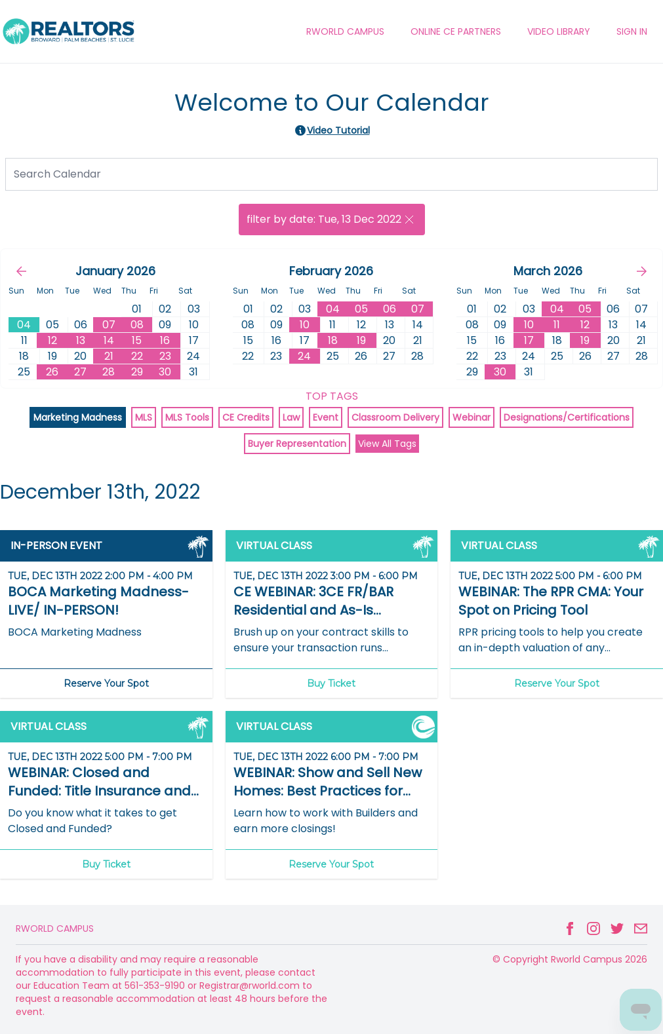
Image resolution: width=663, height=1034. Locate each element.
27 (80, 371)
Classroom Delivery (395, 417)
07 (108, 324)
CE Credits (246, 417)
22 (137, 356)
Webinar (471, 417)
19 (361, 340)
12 (52, 340)
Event (325, 417)
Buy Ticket (331, 683)
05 (361, 308)
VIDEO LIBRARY (558, 31)
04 (333, 308)
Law (291, 417)
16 (165, 340)
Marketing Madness (77, 417)
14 (109, 340)
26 (52, 371)
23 (165, 356)
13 (80, 340)
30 (165, 371)
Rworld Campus (55, 928)
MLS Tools (187, 417)
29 (137, 371)
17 (529, 340)
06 (389, 308)
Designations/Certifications (567, 417)
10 (305, 324)
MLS (143, 417)
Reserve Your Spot (106, 683)
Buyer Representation (297, 443)
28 (108, 371)
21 (108, 356)
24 (304, 356)
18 (333, 340)
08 (137, 324)
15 (137, 340)
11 (556, 324)
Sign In (631, 31)
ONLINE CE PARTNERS (456, 31)
